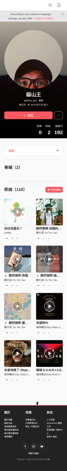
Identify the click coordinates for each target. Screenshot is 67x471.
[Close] (63, 14)
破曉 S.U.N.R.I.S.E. (49, 370)
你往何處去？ (13, 228)
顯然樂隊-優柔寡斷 (19, 323)
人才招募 (51, 420)
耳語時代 (42, 323)
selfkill (7, 232)
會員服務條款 (10, 426)
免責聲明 (8, 436)
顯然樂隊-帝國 (16, 275)
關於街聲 (8, 420)
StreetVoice (18, 5)
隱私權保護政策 (11, 430)
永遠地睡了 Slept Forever (22, 370)
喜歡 (11, 151)
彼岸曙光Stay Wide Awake (51, 327)
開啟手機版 (34, 453)
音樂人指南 (52, 436)
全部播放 (54, 189)
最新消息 (8, 423)
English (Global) (44, 18)
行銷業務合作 (31, 423)
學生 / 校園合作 (32, 426)
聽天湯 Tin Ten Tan (46, 232)
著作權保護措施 (11, 433)
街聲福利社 (30, 420)
